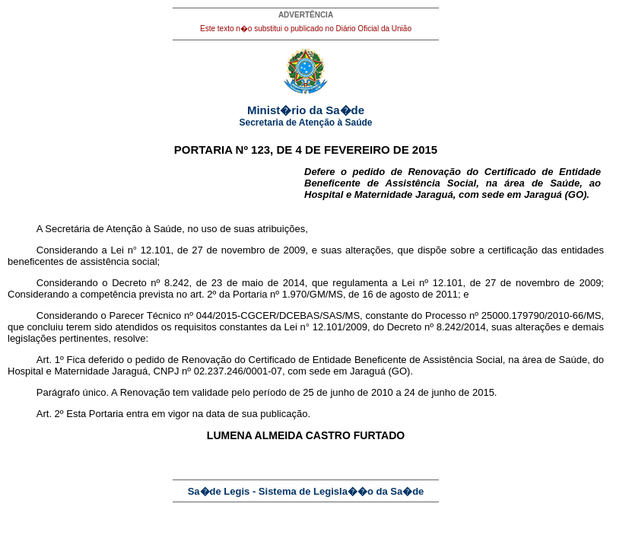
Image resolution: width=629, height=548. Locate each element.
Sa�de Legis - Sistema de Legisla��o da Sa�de (306, 491)
